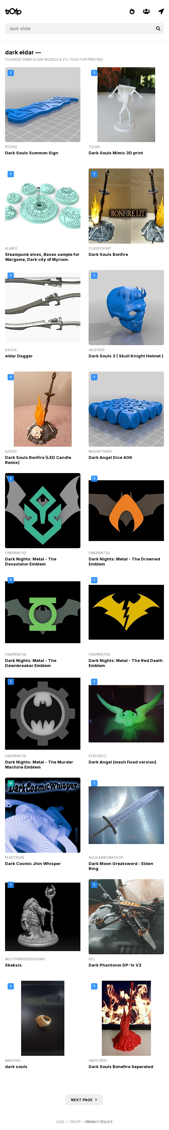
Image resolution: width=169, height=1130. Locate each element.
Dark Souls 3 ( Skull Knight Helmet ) (126, 355)
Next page (84, 1100)
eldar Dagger (19, 355)
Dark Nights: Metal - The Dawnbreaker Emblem (30, 663)
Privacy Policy (99, 1122)
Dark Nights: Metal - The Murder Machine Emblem (39, 764)
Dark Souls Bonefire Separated (121, 1066)
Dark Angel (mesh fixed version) (122, 761)
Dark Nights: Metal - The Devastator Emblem (30, 561)
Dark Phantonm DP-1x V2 (115, 964)
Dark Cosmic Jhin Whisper (33, 863)
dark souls (16, 1066)
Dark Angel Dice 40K (110, 457)
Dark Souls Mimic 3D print (116, 152)
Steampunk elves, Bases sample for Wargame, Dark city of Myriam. (42, 257)
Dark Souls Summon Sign (31, 152)
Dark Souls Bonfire (108, 254)
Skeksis (13, 964)
